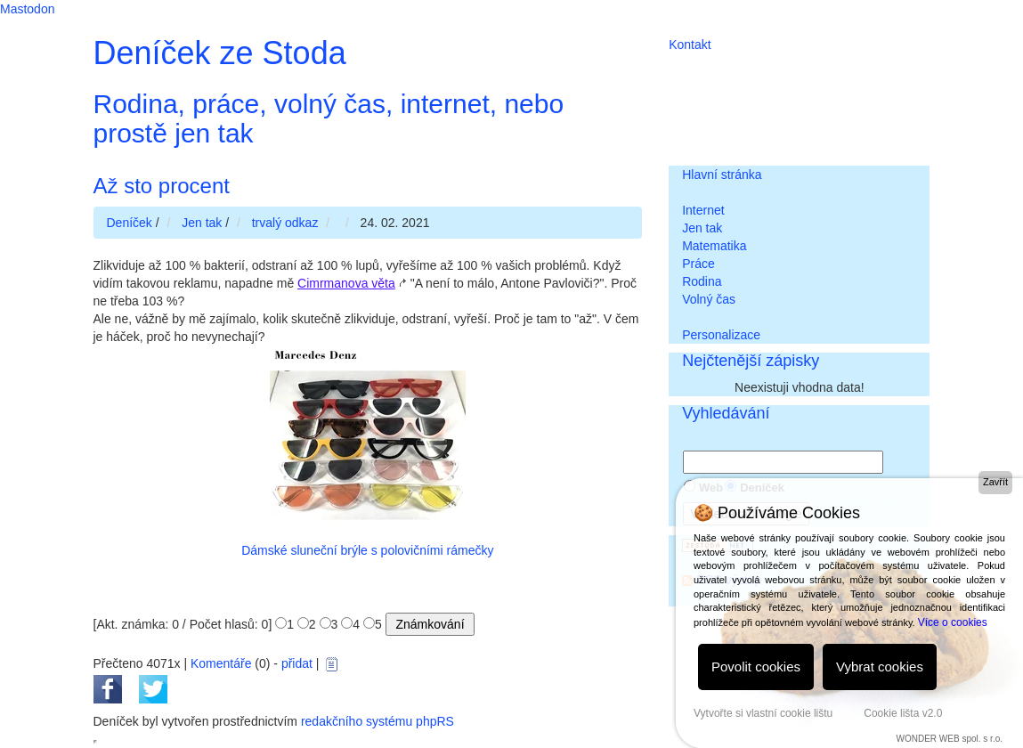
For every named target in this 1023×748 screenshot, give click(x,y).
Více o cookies (952, 622)
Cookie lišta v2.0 (903, 713)
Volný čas (708, 299)
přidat (297, 663)
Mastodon (27, 9)
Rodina (701, 281)
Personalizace (721, 335)
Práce (698, 263)
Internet (703, 210)
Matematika (714, 246)
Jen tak (702, 228)
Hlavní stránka (721, 174)
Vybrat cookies (879, 666)
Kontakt (689, 44)
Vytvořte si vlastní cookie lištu (763, 713)
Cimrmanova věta (346, 283)
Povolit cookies (755, 666)
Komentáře (221, 663)
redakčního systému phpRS (377, 721)
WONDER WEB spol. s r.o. (950, 739)
